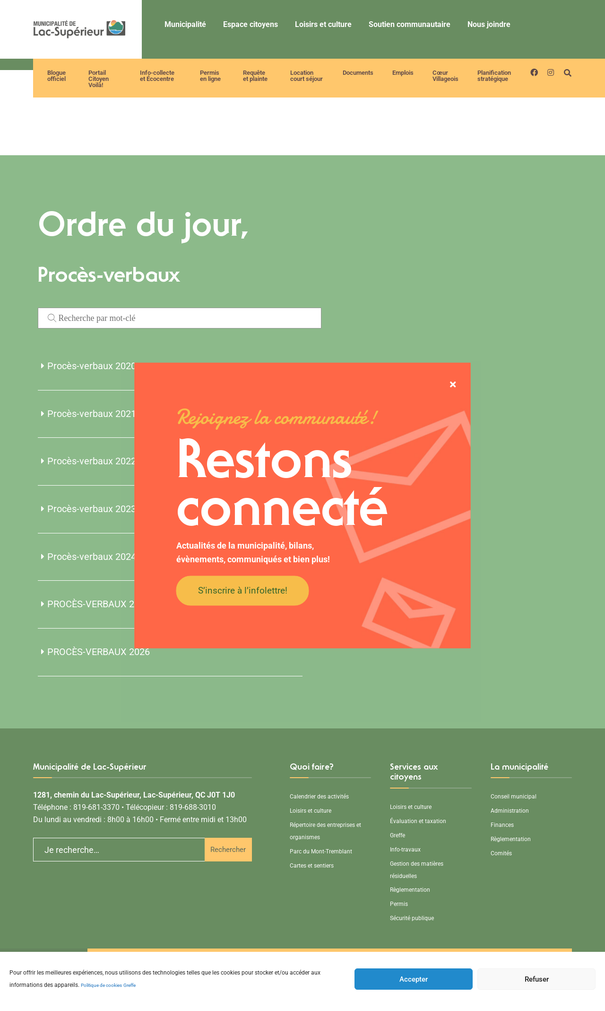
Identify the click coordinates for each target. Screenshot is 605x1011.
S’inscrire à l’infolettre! (242, 590)
